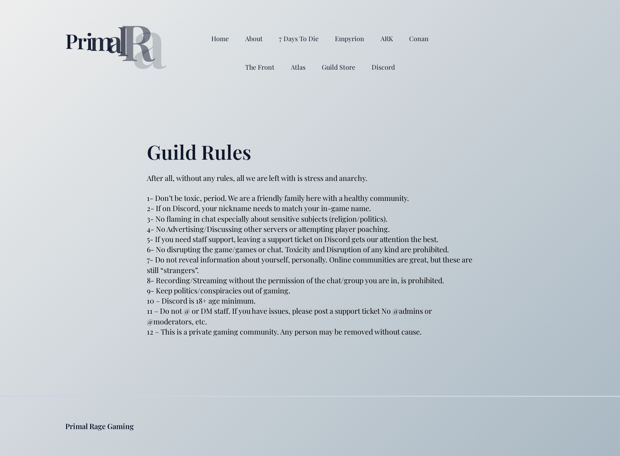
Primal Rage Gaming (99, 426)
